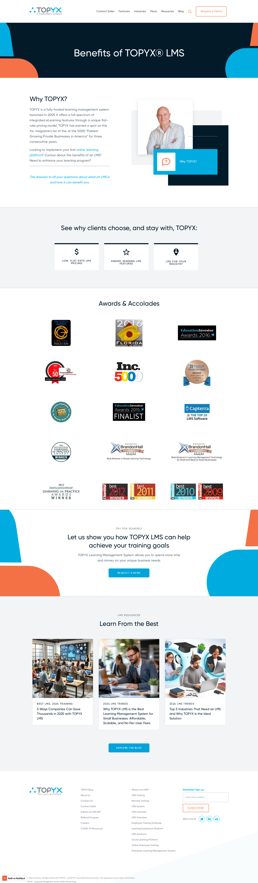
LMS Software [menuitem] (139, 812)
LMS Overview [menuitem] (139, 817)
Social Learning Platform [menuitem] (145, 839)
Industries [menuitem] (140, 11)
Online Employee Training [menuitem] (145, 845)
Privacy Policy (70, 882)
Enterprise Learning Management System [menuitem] (154, 850)
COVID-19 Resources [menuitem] (92, 828)
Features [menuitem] (124, 11)
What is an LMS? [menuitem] (140, 789)
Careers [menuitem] (85, 823)
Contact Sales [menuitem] (105, 11)
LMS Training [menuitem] (138, 795)
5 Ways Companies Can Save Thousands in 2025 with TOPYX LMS (59, 713)
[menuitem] (190, 11)
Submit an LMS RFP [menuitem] (91, 812)
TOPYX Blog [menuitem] (87, 789)
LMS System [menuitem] (138, 806)
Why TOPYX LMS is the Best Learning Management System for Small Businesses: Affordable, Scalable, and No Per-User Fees (128, 716)
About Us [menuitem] (85, 795)
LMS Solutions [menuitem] (139, 834)
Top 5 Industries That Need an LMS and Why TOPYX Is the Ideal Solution (195, 713)
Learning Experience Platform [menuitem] (147, 828)
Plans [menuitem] (153, 11)
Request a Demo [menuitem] (211, 11)
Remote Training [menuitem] (140, 800)
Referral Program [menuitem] (90, 817)
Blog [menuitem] (181, 11)
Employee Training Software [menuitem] (147, 823)
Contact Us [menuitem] (87, 800)
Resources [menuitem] (167, 11)
